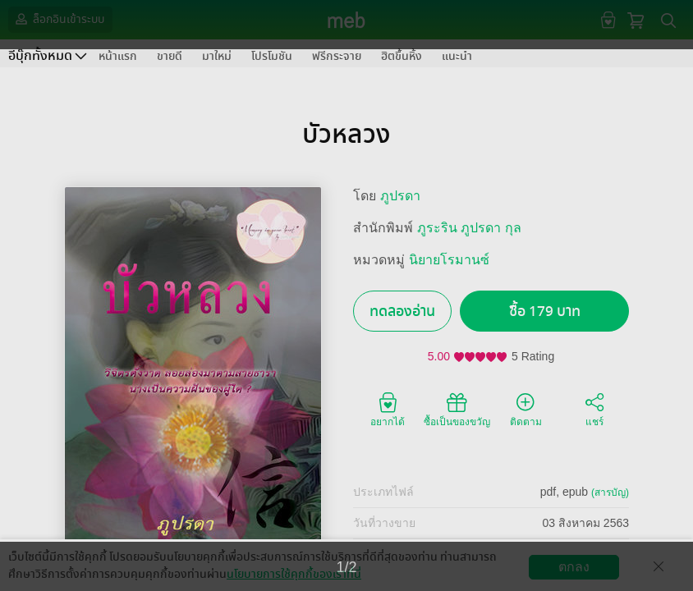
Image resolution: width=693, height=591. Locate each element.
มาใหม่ (217, 56)
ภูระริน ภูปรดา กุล (469, 228)
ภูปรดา (400, 196)
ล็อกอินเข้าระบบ (58, 19)
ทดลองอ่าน (402, 311)
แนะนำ (457, 56)
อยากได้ (387, 409)
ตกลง (574, 567)
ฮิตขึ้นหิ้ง (401, 56)
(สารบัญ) (610, 492)
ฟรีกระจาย (336, 56)
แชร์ (594, 409)
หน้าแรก (118, 56)
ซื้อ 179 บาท (545, 311)
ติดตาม (526, 409)
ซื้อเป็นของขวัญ (457, 409)
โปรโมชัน (271, 56)
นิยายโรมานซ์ (449, 260)
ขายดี (169, 56)
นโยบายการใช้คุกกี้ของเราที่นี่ (294, 574)
